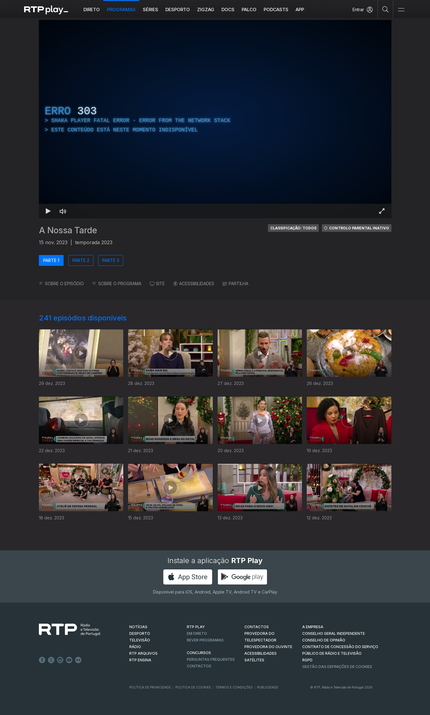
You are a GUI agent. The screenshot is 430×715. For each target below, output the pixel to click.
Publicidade (267, 687)
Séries (150, 9)
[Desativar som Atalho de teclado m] (63, 211)
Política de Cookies (193, 687)
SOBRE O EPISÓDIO (61, 283)
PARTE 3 (110, 260)
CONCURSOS (199, 652)
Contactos (199, 666)
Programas (121, 9)
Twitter (51, 660)
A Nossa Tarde (68, 230)
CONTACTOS (256, 627)
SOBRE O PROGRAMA (116, 283)
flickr (78, 660)
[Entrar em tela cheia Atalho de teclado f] (382, 211)
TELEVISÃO (139, 640)
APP (300, 9)
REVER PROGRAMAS (205, 640)
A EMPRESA (312, 627)
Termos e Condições (234, 687)
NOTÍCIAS (138, 627)
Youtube (69, 660)
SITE (157, 283)
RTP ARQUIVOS (143, 653)
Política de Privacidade (150, 687)
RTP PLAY (196, 627)
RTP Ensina (140, 660)
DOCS (227, 9)
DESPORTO (139, 633)
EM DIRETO (197, 633)
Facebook (42, 660)
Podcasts (276, 9)
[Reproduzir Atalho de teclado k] (48, 211)
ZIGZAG (205, 9)
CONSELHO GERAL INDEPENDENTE (333, 633)
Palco (249, 9)
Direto (91, 9)
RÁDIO (135, 646)
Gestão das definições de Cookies (337, 666)
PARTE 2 (80, 260)
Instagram (60, 660)
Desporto (177, 9)
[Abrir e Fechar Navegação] (401, 10)
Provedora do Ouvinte (268, 646)
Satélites (254, 660)
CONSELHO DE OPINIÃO (323, 640)
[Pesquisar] (385, 9)
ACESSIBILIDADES (193, 283)
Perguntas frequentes (211, 659)
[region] (215, 119)
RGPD (307, 660)
